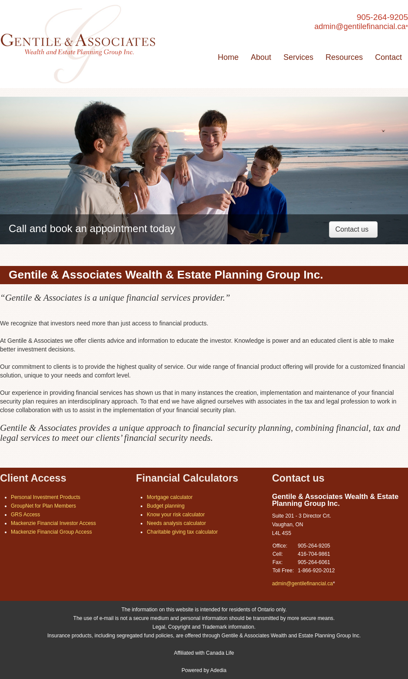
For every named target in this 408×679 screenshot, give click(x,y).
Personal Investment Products (45, 497)
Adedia (218, 670)
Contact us (352, 229)
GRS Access (25, 515)
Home (228, 57)
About (261, 57)
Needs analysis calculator (176, 523)
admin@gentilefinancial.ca (359, 26)
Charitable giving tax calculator (182, 532)
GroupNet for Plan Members (43, 506)
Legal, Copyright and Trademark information (203, 627)
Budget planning (165, 506)
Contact (388, 57)
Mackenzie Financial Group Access (51, 532)
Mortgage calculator (169, 497)
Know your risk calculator (175, 515)
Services (298, 57)
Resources (344, 57)
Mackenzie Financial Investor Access (53, 523)
